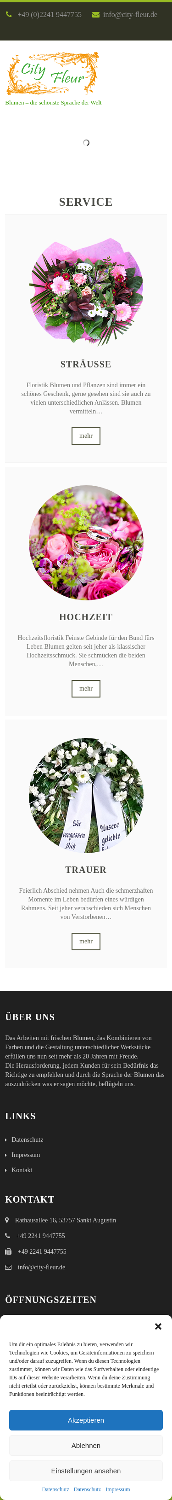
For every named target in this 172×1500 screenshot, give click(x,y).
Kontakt (21, 1170)
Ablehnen (86, 1445)
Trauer (85, 870)
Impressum (117, 1489)
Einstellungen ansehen (86, 1471)
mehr (86, 435)
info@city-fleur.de (124, 14)
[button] (158, 1326)
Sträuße (86, 364)
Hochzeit (86, 617)
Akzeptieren (86, 1420)
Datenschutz (55, 1489)
